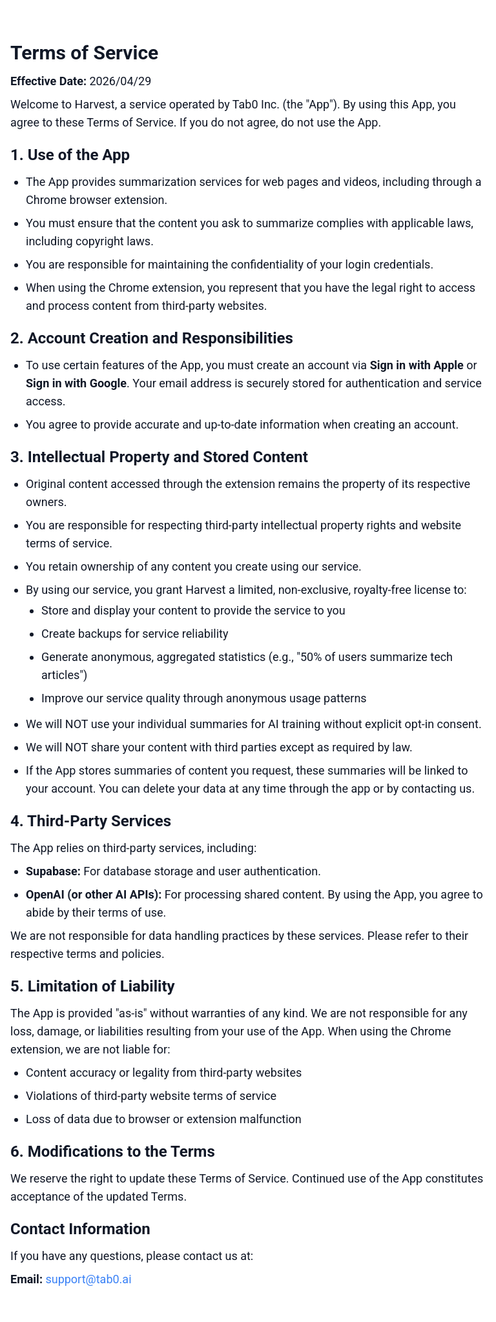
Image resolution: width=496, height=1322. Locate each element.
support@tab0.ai (88, 1279)
